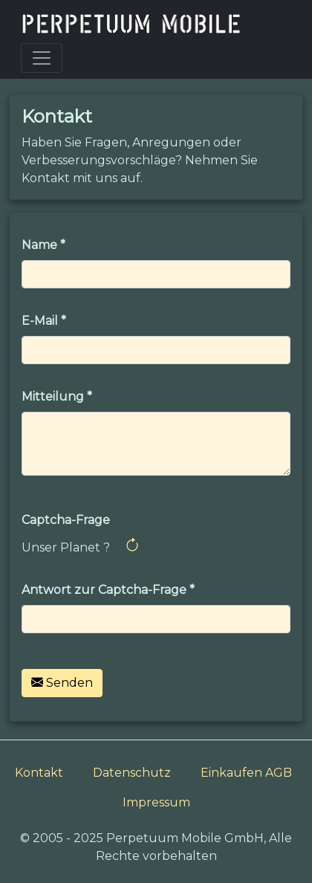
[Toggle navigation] (41, 58)
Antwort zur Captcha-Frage (104, 590)
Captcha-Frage (66, 520)
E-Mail (40, 321)
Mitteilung (53, 396)
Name (39, 245)
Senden (62, 683)
